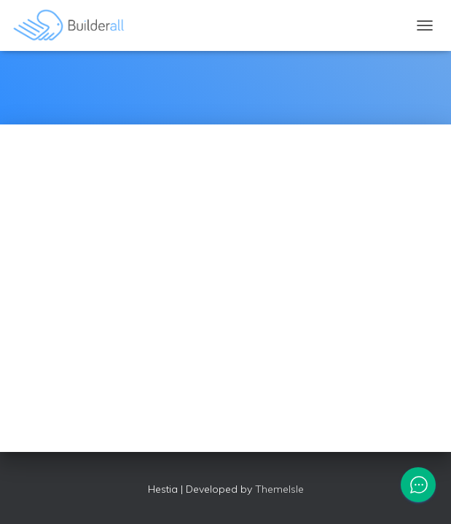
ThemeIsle (279, 489)
